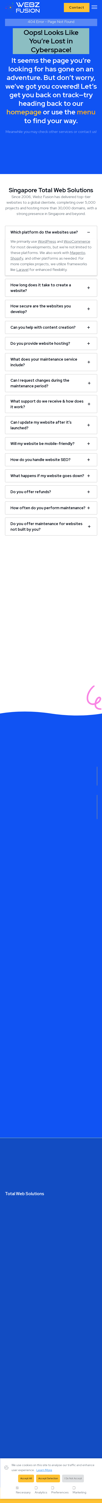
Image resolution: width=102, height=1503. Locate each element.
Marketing (79, 1490)
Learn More (44, 1470)
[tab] (51, 232)
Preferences (59, 1490)
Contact (76, 7)
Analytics (41, 1490)
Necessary (23, 1490)
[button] (94, 7)
